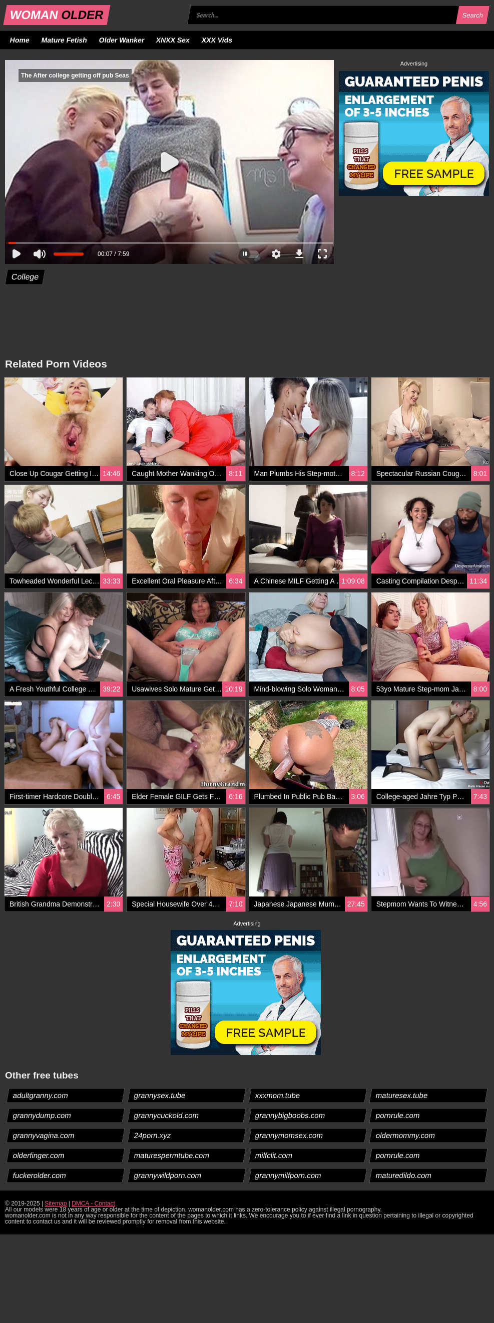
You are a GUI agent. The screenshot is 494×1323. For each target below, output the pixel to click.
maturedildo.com (403, 1175)
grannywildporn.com (167, 1175)
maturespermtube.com (171, 1155)
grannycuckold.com (166, 1115)
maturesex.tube (401, 1095)
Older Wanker (121, 40)
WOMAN (57, 15)
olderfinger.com (39, 1155)
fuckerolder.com (40, 1175)
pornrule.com (398, 1115)
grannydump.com (42, 1115)
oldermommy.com (405, 1135)
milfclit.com (273, 1155)
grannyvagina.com (44, 1135)
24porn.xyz (152, 1135)
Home (20, 40)
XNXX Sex (173, 40)
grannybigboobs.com (289, 1115)
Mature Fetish (64, 40)
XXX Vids (217, 40)
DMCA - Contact (93, 1203)
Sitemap (56, 1203)
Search (472, 15)
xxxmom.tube (277, 1095)
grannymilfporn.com (288, 1175)
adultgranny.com (41, 1095)
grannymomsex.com (288, 1135)
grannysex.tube (159, 1095)
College (25, 276)
